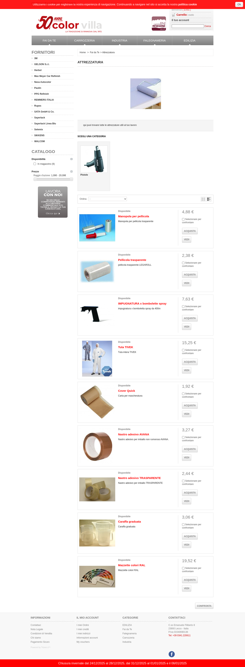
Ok (239, 4)
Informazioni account (87, 637)
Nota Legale (37, 629)
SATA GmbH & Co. (44, 111)
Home (83, 52)
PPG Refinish (41, 94)
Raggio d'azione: (42, 175)
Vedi (186, 239)
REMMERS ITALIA (44, 100)
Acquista (190, 231)
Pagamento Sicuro (40, 642)
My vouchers (83, 642)
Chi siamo (36, 637)
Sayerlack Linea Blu (45, 123)
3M (36, 58)
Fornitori (43, 52)
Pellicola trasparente (132, 259)
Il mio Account (88, 617)
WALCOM (39, 141)
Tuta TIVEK (125, 347)
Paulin (37, 88)
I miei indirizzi (83, 633)
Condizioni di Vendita (41, 633)
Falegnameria (151, 42)
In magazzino (46, 164)
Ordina (83, 199)
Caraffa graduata (129, 521)
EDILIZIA (183, 42)
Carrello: (185, 14)
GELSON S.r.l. (41, 64)
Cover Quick (126, 390)
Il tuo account (180, 20)
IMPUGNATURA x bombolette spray (142, 303)
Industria (114, 42)
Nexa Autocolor (42, 82)
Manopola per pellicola (133, 216)
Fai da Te (44, 42)
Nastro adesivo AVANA (133, 434)
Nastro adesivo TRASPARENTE (139, 478)
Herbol (38, 70)
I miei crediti (83, 629)
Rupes (37, 105)
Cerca (208, 26)
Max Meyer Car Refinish (47, 76)
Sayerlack (39, 117)
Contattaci (36, 625)
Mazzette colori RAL (131, 565)
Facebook (171, 653)
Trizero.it (45, 647)
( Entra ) (187, 10)
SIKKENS (39, 135)
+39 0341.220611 (182, 635)
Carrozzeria (81, 42)
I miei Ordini (83, 625)
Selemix (38, 129)
